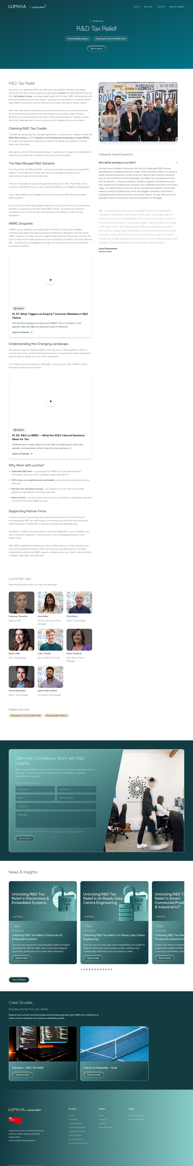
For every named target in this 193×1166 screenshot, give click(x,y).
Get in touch (96, 48)
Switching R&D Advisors (78, 39)
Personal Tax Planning (78, 1143)
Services (148, 6)
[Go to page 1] (90, 969)
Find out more (22, 1074)
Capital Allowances (77, 1127)
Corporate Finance (77, 1131)
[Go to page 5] (100, 969)
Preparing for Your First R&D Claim (110, 39)
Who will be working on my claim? (138, 162)
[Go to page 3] (95, 969)
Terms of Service (73, 831)
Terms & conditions (137, 1119)
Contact (161, 6)
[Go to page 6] (103, 969)
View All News (19, 979)
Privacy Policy (59, 831)
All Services (96, 21)
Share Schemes (75, 1123)
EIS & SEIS (73, 1119)
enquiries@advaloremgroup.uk (22, 1140)
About (137, 6)
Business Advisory (76, 1139)
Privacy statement (136, 1115)
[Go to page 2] (92, 969)
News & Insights (176, 6)
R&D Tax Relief (75, 1135)
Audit (71, 1115)
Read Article (22, 958)
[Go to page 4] (98, 969)
